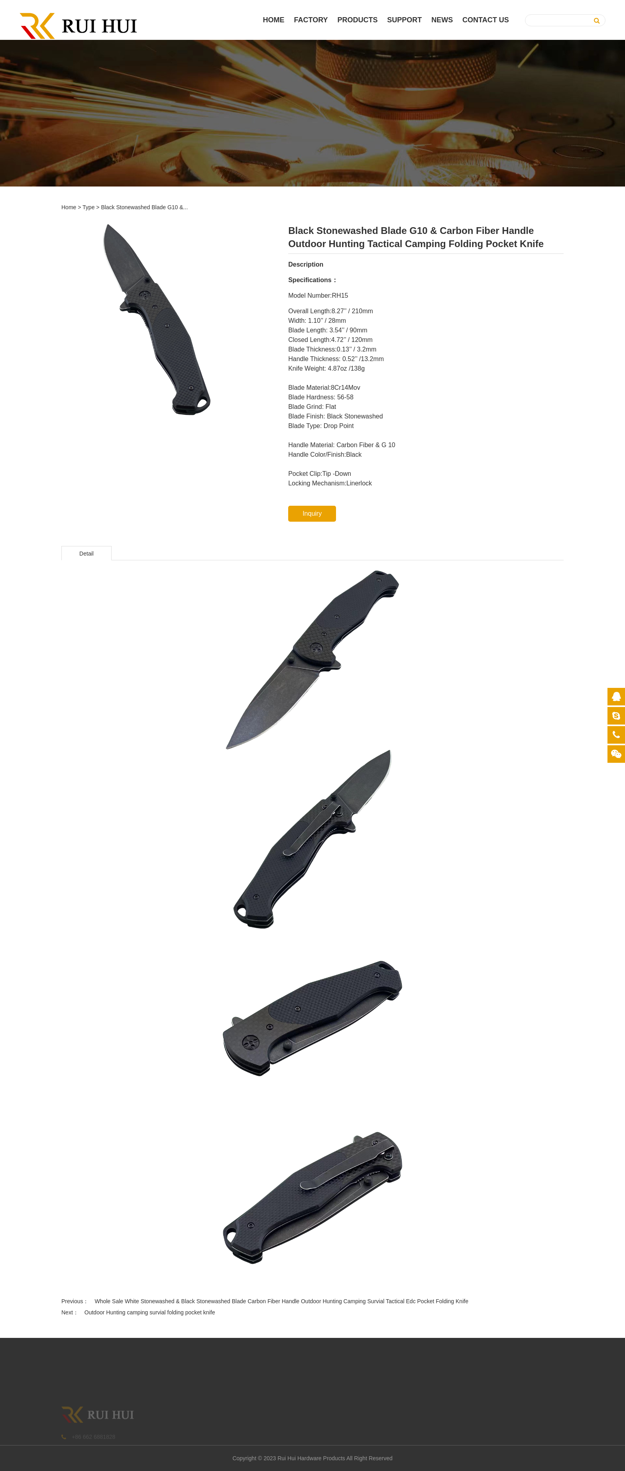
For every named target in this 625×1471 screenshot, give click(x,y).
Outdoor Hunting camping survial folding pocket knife (150, 1312)
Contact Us (485, 20)
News (442, 20)
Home (274, 20)
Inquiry (312, 513)
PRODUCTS (357, 20)
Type (88, 207)
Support (404, 20)
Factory (311, 20)
